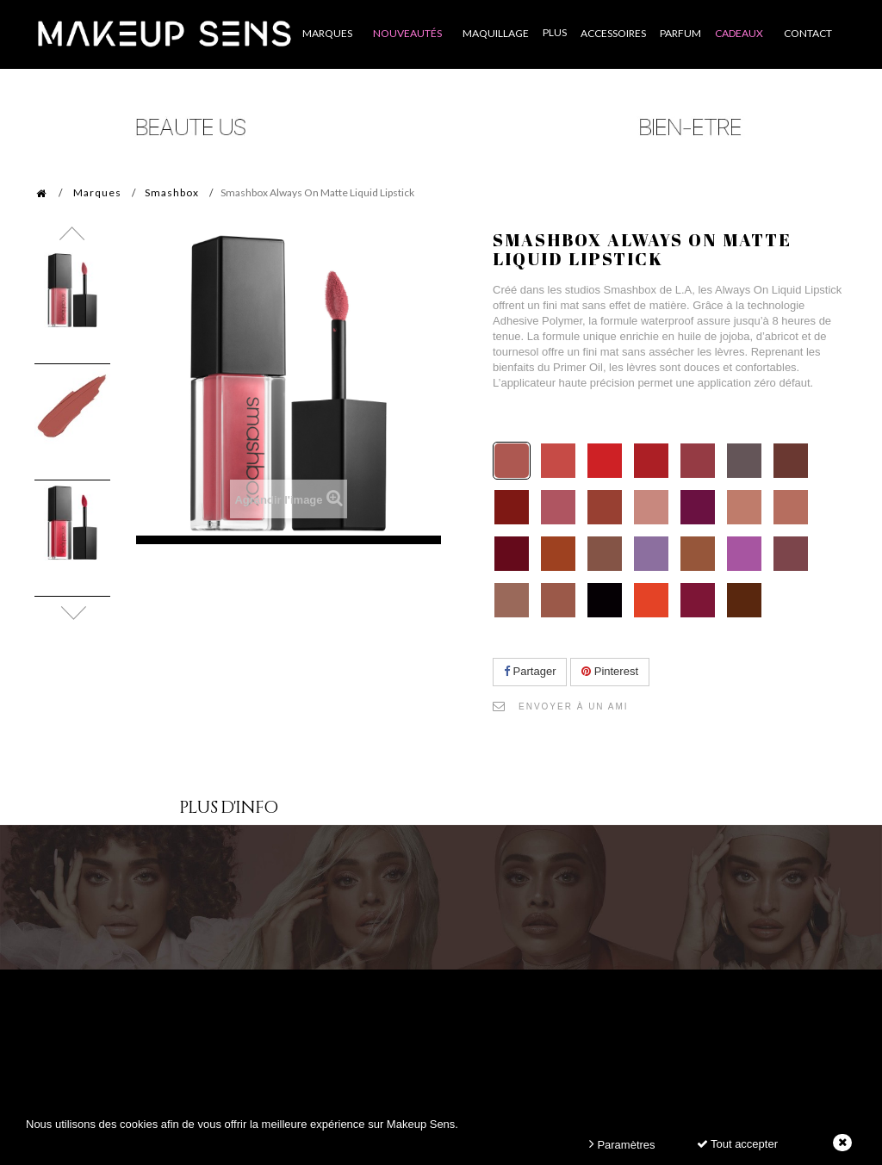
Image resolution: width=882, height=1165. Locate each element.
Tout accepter (737, 1143)
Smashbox (172, 192)
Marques (97, 192)
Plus (555, 32)
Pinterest (609, 671)
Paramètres (622, 1144)
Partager (530, 671)
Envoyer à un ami (574, 706)
